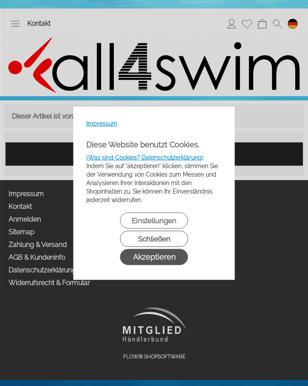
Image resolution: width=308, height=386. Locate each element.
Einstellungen (154, 220)
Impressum (101, 123)
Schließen (154, 238)
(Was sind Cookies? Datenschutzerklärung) (144, 157)
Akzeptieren (154, 256)
